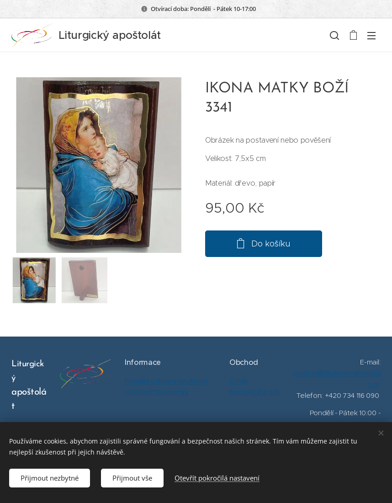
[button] (334, 35)
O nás (238, 380)
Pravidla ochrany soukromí (166, 380)
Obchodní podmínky (157, 391)
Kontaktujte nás (254, 391)
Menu (371, 35)
